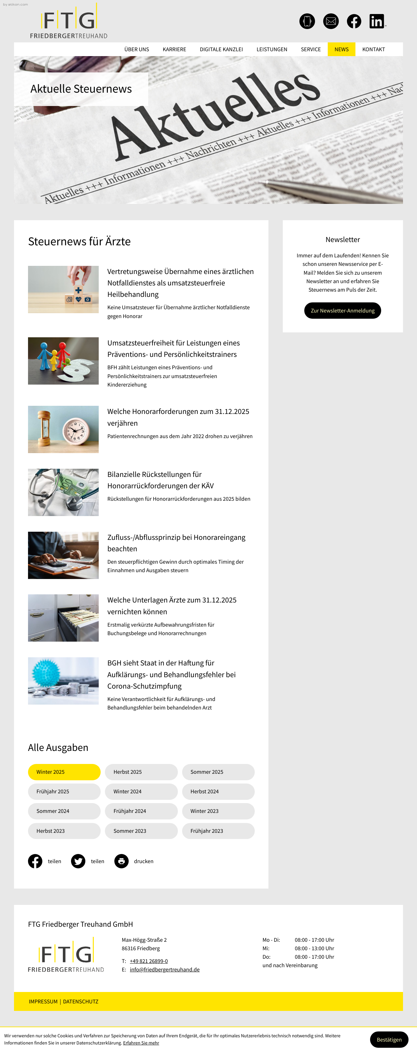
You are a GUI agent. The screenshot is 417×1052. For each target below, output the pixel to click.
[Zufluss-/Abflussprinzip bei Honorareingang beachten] (141, 557)
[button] (307, 21)
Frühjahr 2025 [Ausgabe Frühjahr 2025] (52, 791)
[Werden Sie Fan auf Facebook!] (354, 21)
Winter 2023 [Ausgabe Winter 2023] (205, 811)
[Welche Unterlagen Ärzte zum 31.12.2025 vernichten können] (141, 619)
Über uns (136, 49)
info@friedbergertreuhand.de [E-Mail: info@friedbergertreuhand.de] (165, 969)
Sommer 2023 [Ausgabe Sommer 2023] (129, 830)
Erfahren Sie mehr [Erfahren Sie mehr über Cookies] (141, 1043)
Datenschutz (80, 1001)
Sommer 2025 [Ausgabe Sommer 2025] (207, 771)
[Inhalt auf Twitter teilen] (92, 861)
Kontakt (373, 49)
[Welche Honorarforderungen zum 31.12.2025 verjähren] (141, 431)
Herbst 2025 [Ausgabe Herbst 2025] (127, 771)
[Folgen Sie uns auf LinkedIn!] (378, 21)
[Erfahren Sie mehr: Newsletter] (342, 310)
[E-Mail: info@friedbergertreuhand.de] (331, 21)
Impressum (43, 1001)
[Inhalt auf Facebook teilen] (49, 861)
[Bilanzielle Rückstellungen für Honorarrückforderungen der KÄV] (141, 494)
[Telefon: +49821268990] (149, 961)
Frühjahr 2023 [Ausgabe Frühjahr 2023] (207, 830)
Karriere (174, 49)
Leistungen (272, 49)
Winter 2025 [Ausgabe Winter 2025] (50, 771)
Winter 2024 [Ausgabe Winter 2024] (127, 791)
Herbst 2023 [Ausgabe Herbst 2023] (50, 830)
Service (311, 49)
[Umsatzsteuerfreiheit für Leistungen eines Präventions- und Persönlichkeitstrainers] (141, 365)
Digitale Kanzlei (221, 49)
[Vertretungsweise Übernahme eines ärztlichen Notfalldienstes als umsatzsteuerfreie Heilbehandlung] (141, 295)
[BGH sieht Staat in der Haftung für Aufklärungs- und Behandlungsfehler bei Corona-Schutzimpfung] (141, 686)
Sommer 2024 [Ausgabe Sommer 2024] (52, 811)
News (342, 49)
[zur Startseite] (68, 20)
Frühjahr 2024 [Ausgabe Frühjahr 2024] (129, 811)
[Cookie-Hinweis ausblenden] (389, 1039)
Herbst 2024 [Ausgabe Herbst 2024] (205, 791)
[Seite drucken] (139, 861)
